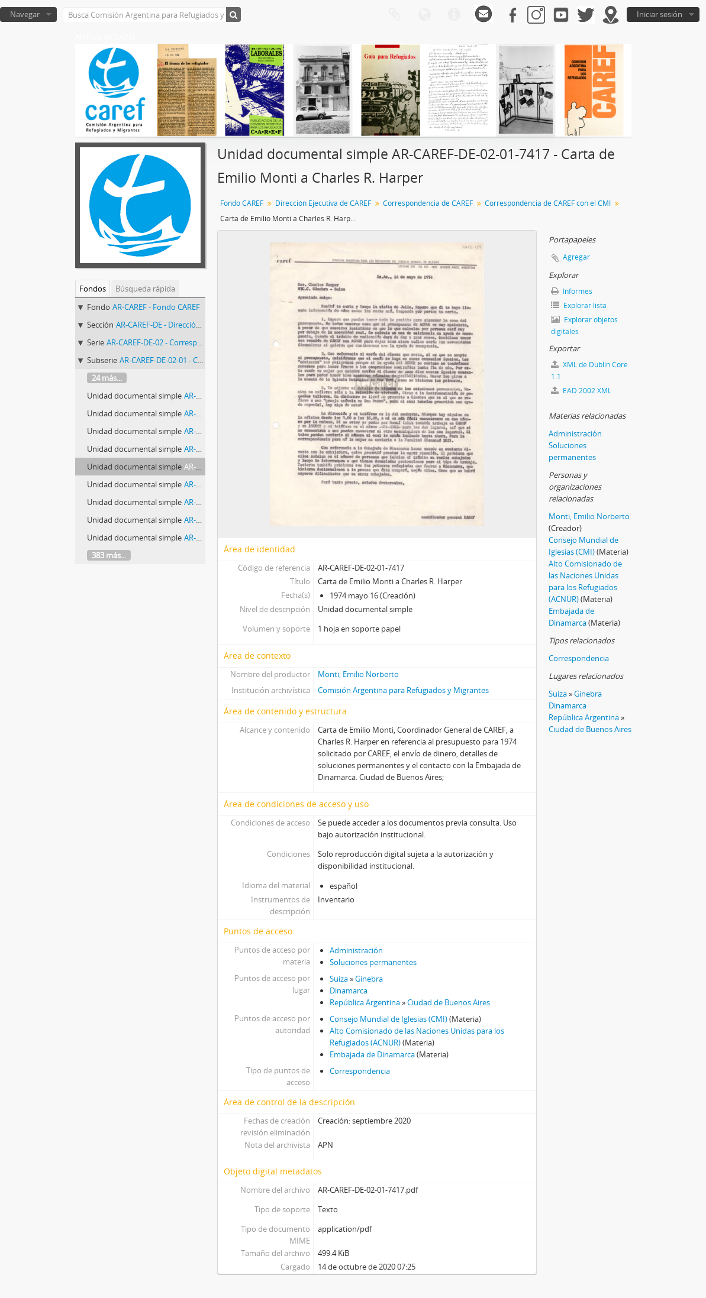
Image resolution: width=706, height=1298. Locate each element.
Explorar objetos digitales (584, 325)
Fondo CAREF (241, 203)
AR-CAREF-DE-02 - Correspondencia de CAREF (186, 342)
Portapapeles (395, 15)
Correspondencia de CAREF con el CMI (548, 203)
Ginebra (369, 978)
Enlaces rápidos (454, 15)
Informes (571, 291)
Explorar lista (579, 305)
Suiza (339, 978)
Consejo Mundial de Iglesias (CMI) (388, 1019)
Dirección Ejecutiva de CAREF (323, 203)
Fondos (92, 288)
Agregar (576, 257)
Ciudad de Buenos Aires (448, 1002)
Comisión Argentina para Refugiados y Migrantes (403, 690)
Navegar (25, 14)
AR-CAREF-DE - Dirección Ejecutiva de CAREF (192, 324)
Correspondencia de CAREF (428, 203)
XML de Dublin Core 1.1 (589, 370)
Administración (356, 950)
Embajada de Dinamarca (372, 1054)
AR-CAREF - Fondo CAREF (156, 307)
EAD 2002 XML (581, 391)
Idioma (424, 15)
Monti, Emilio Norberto (358, 674)
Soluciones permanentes (373, 962)
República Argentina (365, 1002)
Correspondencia (360, 1071)
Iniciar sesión (659, 14)
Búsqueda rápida (145, 288)
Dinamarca (348, 990)
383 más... (109, 555)
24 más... (107, 378)
